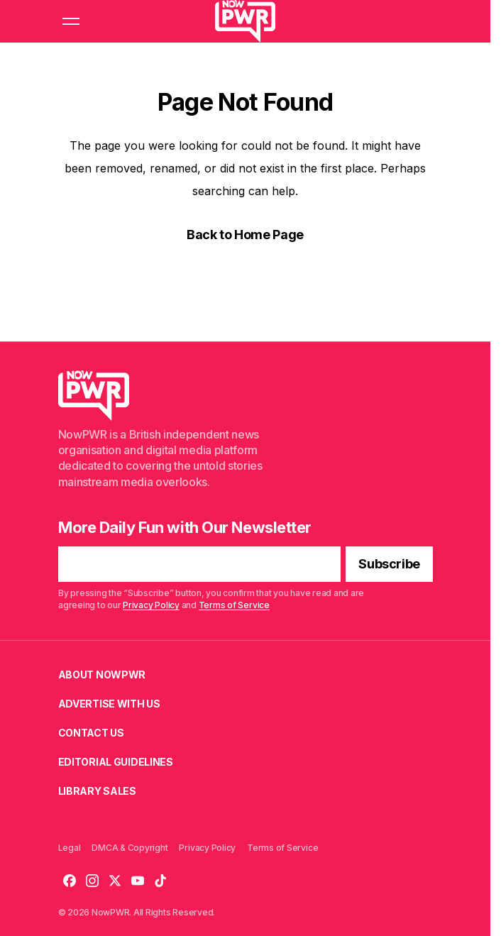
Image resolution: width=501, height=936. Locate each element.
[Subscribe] (389, 565)
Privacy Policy (151, 605)
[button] (71, 21)
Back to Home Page (245, 234)
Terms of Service (233, 605)
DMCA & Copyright (129, 847)
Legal (69, 847)
